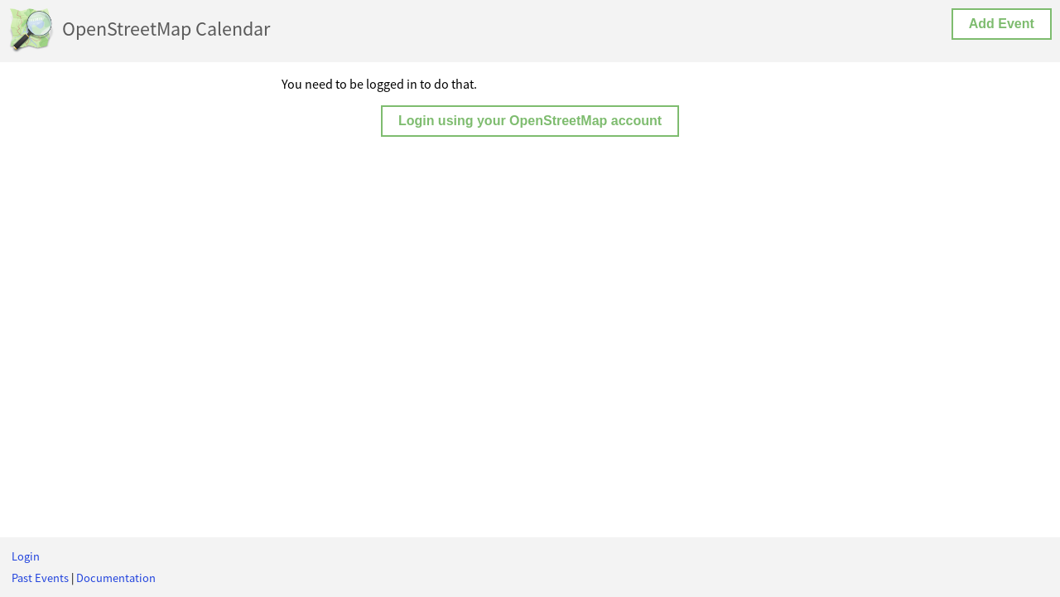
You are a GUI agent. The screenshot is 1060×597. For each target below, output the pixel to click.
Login (26, 556)
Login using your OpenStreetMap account (530, 121)
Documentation (116, 577)
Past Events (40, 577)
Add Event (1001, 24)
